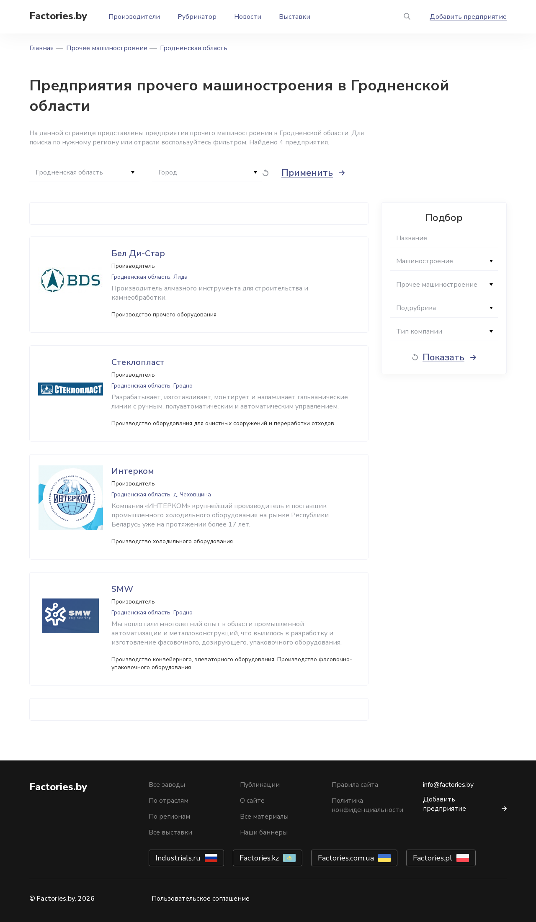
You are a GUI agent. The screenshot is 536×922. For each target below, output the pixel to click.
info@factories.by (448, 784)
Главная (41, 48)
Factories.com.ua (346, 858)
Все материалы (264, 816)
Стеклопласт (138, 362)
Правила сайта (355, 784)
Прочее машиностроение (106, 48)
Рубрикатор (197, 16)
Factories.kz (259, 858)
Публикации (260, 784)
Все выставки (170, 832)
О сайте (252, 800)
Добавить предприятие (468, 16)
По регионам (169, 816)
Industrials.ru (178, 858)
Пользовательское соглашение (201, 898)
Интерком (132, 471)
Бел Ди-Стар (138, 253)
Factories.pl (432, 858)
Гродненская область (193, 48)
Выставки (294, 16)
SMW (122, 589)
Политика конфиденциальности (367, 805)
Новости (247, 16)
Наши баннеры (264, 832)
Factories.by (58, 16)
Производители (134, 16)
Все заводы (167, 784)
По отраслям (168, 800)
